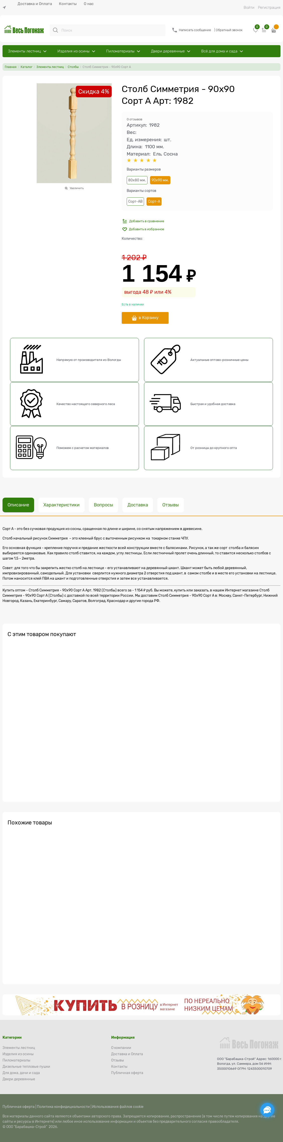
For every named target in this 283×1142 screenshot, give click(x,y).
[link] (6, 8)
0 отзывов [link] (134, 119)
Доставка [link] (137, 505)
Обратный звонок (229, 30)
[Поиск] (55, 30)
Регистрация (269, 8)
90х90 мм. (160, 180)
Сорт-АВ (135, 201)
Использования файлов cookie (118, 1107)
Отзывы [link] (170, 505)
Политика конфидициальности (63, 1107)
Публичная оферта (19, 1107)
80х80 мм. (137, 180)
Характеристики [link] (61, 505)
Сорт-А (154, 201)
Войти (249, 8)
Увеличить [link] (77, 188)
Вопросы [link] (103, 505)
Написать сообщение (195, 30)
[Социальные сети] (267, 1110)
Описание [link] (18, 505)
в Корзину (149, 318)
